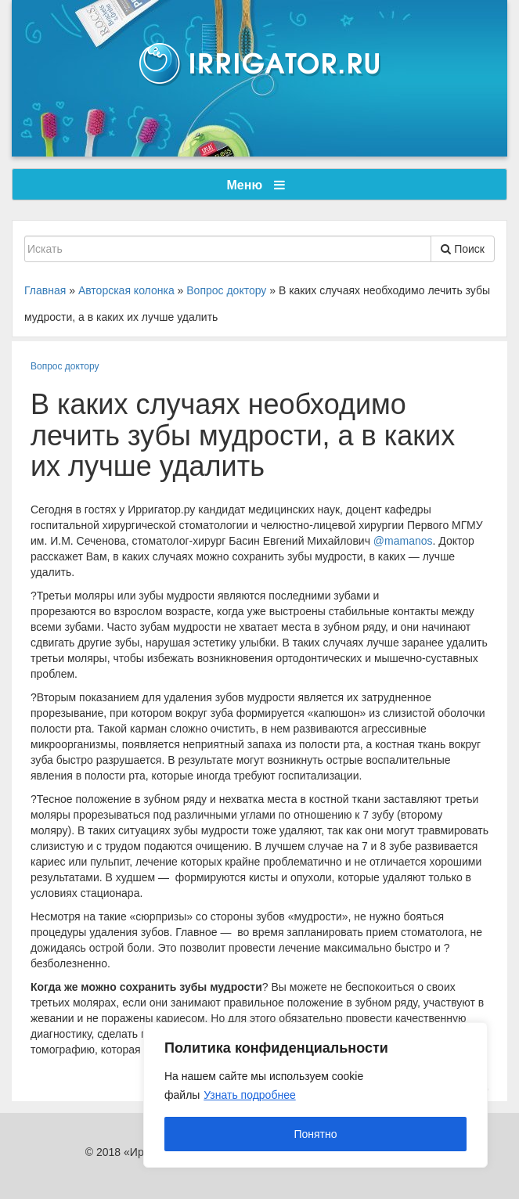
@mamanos (403, 541)
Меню (256, 185)
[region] (315, 1095)
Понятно (315, 1134)
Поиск (463, 249)
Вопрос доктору (65, 366)
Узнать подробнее (249, 1095)
